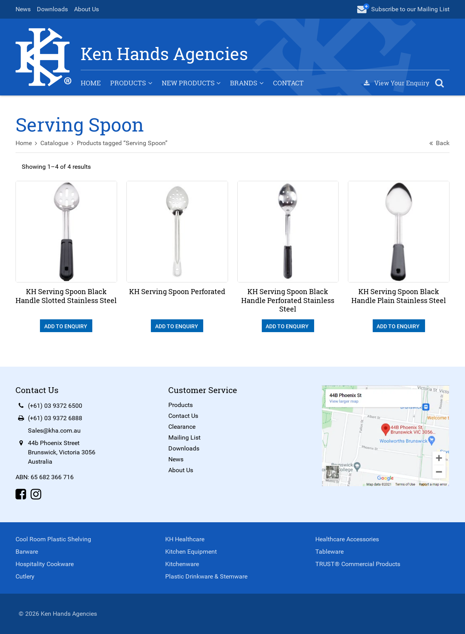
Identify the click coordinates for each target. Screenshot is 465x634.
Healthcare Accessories (347, 539)
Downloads (52, 9)
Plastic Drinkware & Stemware (206, 576)
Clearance (181, 426)
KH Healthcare (184, 539)
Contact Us (183, 415)
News (23, 9)
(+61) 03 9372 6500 (55, 405)
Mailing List (184, 437)
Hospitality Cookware (45, 564)
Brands (243, 82)
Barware (27, 551)
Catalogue (54, 143)
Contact (288, 82)
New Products (188, 82)
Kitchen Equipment (191, 551)
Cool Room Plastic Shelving (53, 539)
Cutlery (25, 576)
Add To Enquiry (66, 326)
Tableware (329, 551)
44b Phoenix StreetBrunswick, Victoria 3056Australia (61, 452)
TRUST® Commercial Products (357, 564)
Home (91, 82)
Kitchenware (182, 564)
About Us (86, 9)
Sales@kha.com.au (54, 430)
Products (128, 82)
